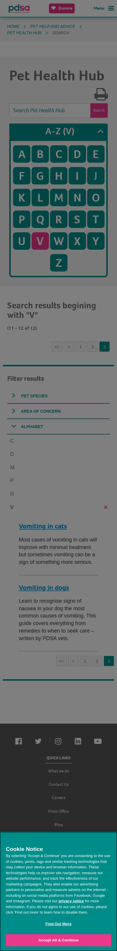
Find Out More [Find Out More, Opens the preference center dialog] (58, 924)
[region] (58, 891)
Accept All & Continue (59, 940)
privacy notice (71, 901)
